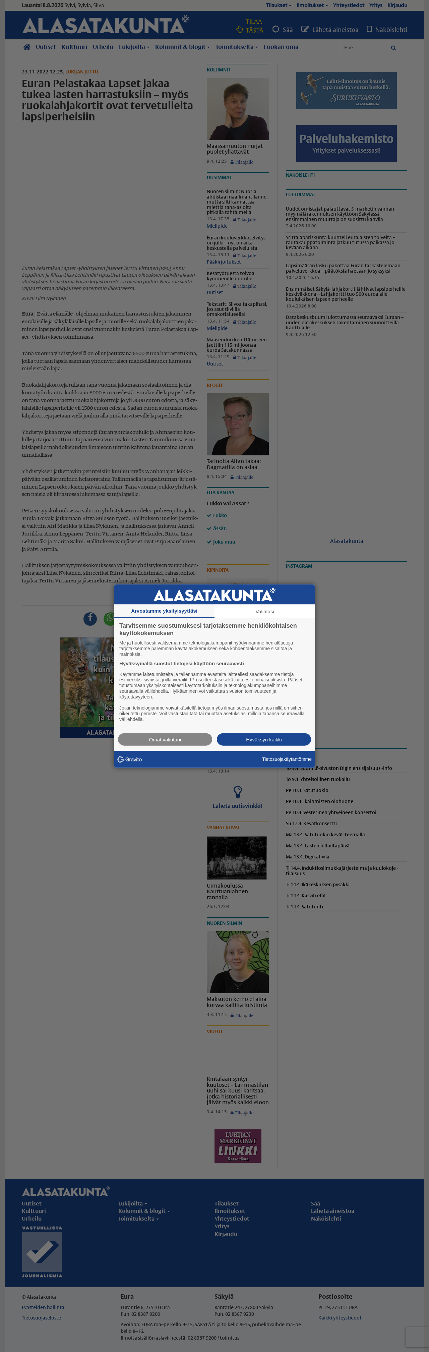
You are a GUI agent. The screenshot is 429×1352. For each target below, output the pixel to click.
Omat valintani (165, 739)
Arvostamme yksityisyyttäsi (164, 611)
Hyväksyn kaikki (264, 739)
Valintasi (264, 611)
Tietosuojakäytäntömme (287, 759)
